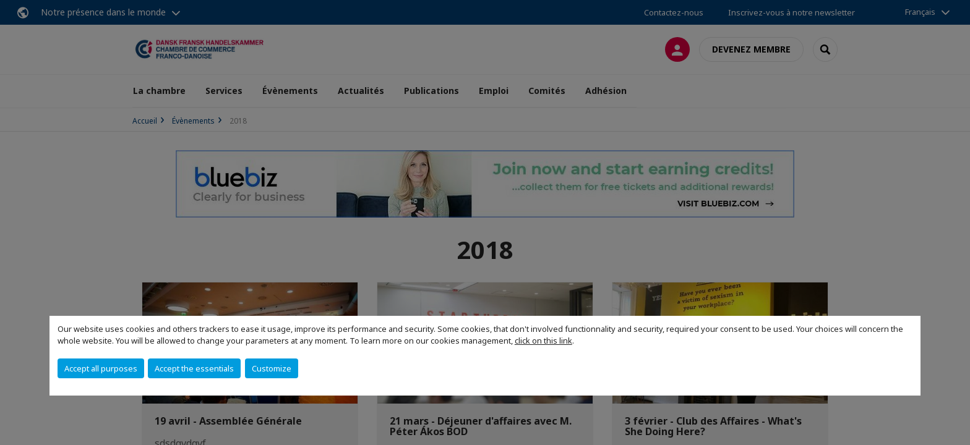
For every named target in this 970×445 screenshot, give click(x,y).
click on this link (543, 340)
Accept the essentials (194, 368)
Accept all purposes (100, 368)
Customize (271, 368)
